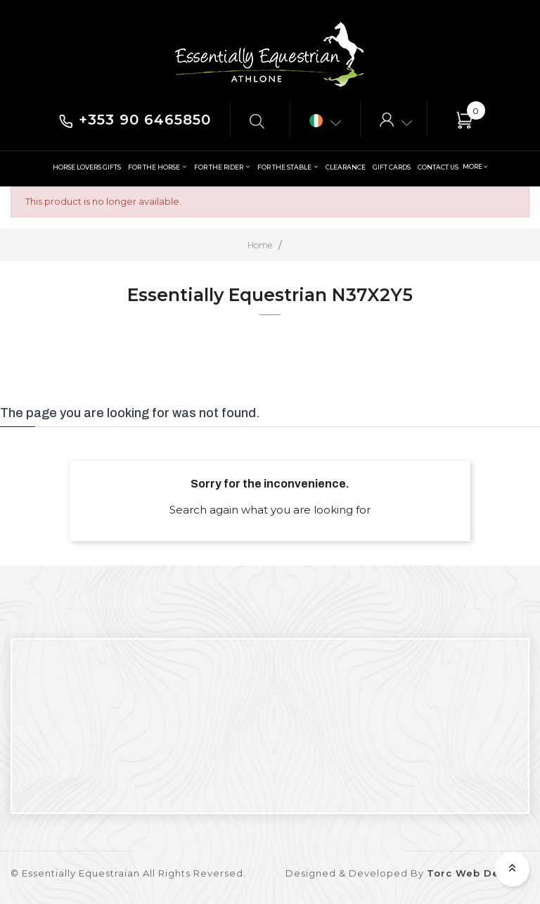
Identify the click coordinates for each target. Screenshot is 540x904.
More (472, 166)
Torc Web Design (475, 873)
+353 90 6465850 (135, 119)
